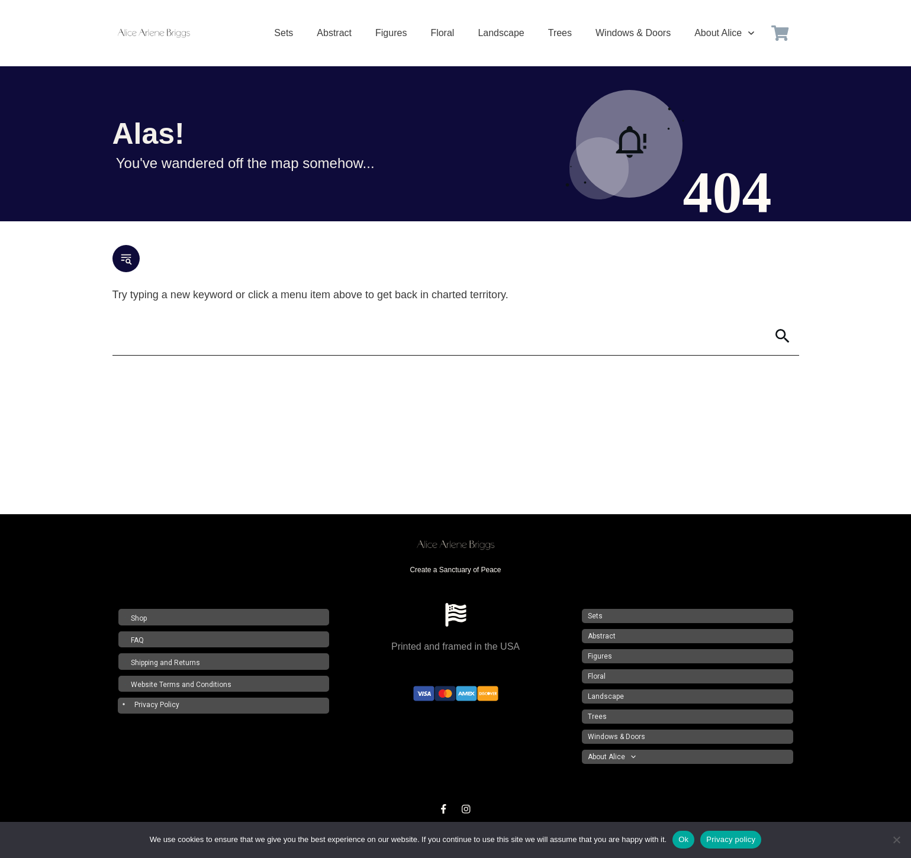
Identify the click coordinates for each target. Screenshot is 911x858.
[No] (896, 840)
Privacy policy (730, 839)
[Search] (439, 336)
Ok (683, 839)
